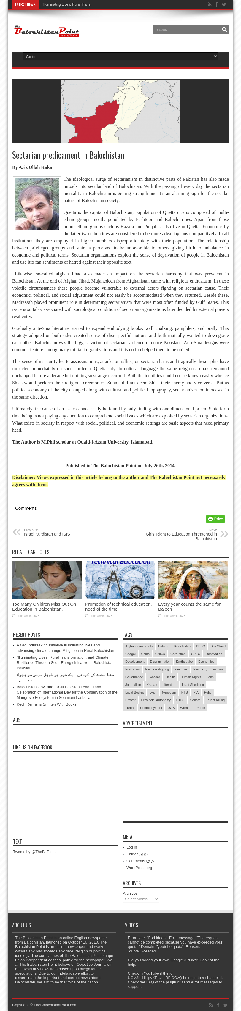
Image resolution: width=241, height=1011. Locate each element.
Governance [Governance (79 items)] (134, 677)
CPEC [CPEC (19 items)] (195, 654)
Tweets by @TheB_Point (34, 851)
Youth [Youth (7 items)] (201, 708)
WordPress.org (139, 867)
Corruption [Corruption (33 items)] (177, 654)
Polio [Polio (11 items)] (207, 692)
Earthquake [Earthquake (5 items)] (184, 661)
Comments (140, 861)
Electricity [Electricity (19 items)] (200, 669)
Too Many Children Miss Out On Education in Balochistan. (44, 607)
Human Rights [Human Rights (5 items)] (190, 677)
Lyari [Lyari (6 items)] (153, 692)
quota (133, 946)
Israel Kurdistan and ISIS (60, 532)
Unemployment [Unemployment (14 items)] (151, 708)
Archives (130, 893)
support (134, 986)
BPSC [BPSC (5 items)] (200, 646)
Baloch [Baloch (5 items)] (163, 646)
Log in (131, 847)
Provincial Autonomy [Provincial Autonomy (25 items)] (156, 700)
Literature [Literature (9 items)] (169, 684)
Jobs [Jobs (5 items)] (210, 677)
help (131, 964)
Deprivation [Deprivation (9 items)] (214, 654)
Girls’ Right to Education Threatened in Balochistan (180, 534)
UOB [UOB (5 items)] (171, 708)
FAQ (150, 982)
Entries (137, 854)
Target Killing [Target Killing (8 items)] (215, 700)
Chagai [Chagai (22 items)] (130, 654)
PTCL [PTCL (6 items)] (180, 700)
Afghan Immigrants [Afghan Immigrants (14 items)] (139, 646)
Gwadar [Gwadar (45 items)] (154, 677)
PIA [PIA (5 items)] (196, 692)
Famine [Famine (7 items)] (218, 669)
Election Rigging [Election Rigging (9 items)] (157, 669)
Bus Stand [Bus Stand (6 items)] (218, 646)
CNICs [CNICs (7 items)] (160, 654)
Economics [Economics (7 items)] (206, 661)
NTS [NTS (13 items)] (184, 692)
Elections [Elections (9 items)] (181, 669)
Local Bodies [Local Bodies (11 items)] (134, 692)
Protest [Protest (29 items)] (130, 700)
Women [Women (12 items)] (185, 708)
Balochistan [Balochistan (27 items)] (182, 646)
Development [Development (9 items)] (135, 661)
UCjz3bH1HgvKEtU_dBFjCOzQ (155, 977)
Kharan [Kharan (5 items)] (152, 684)
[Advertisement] (175, 768)
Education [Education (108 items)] (132, 669)
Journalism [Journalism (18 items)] (133, 684)
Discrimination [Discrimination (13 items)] (160, 661)
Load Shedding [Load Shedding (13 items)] (193, 684)
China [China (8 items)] (145, 654)
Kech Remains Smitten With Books (47, 704)
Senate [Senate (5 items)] (195, 700)
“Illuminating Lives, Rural (61, 4)
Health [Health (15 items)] (170, 677)
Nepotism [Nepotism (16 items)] (169, 692)
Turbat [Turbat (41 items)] (129, 708)
